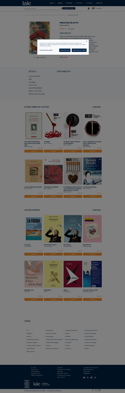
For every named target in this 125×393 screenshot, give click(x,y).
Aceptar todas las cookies (79, 50)
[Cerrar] (86, 41)
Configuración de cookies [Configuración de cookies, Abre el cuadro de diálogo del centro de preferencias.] (46, 50)
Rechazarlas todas (65, 50)
